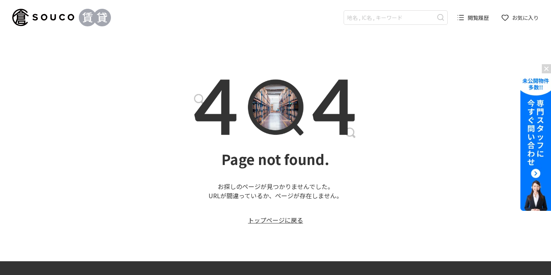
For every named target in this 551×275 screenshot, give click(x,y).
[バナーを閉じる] (546, 68)
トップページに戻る (275, 220)
